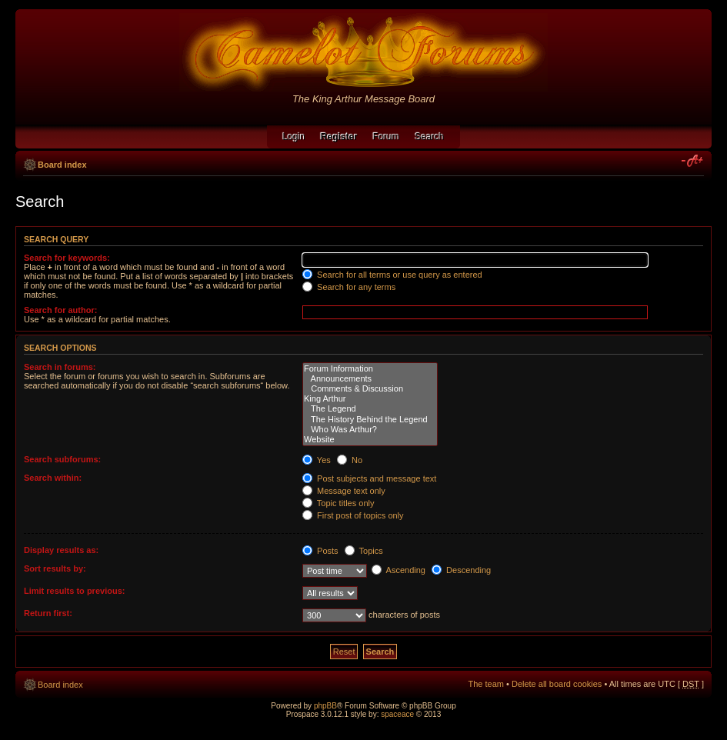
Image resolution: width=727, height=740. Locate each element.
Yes (316, 460)
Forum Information (370, 369)
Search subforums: (62, 459)
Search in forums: (60, 367)
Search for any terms (348, 287)
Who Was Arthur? (370, 430)
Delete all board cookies (557, 683)
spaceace (397, 714)
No (349, 460)
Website (370, 440)
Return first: (48, 613)
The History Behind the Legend (370, 420)
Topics (364, 550)
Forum (386, 137)
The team (486, 683)
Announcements (370, 379)
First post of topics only (353, 515)
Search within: (53, 477)
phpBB (325, 706)
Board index (62, 164)
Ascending (398, 570)
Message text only (343, 490)
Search (430, 137)
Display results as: (61, 550)
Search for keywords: (67, 257)
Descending (461, 570)
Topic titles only (338, 503)
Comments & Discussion (370, 389)
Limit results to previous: (74, 590)
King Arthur (370, 399)
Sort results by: (55, 568)
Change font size (693, 161)
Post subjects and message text (369, 478)
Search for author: (60, 310)
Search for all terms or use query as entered (392, 274)
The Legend (370, 409)
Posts (320, 550)
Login (293, 137)
